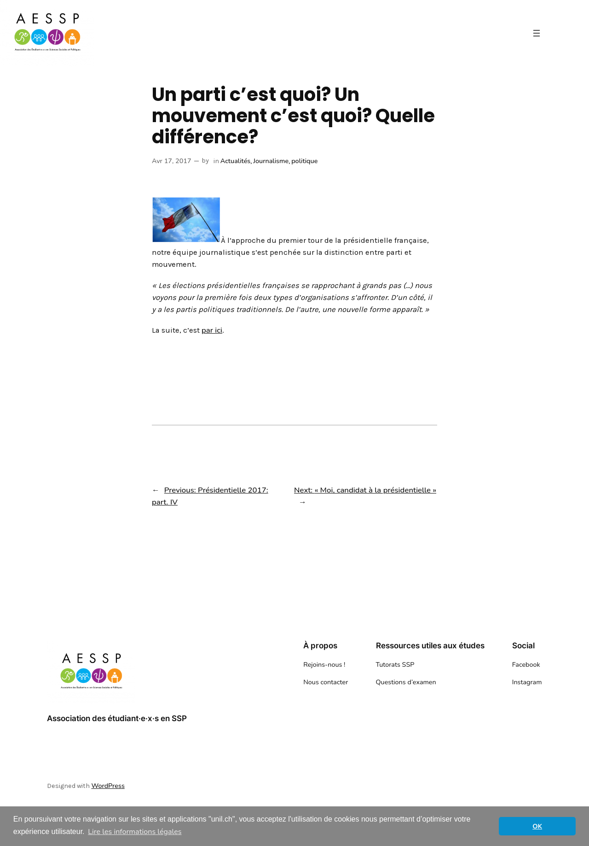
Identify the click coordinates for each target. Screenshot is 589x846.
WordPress (107, 785)
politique (304, 160)
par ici (212, 330)
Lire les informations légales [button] (134, 832)
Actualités (235, 160)
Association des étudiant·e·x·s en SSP (117, 718)
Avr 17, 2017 (171, 160)
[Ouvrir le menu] (536, 33)
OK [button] (537, 826)
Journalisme (271, 160)
